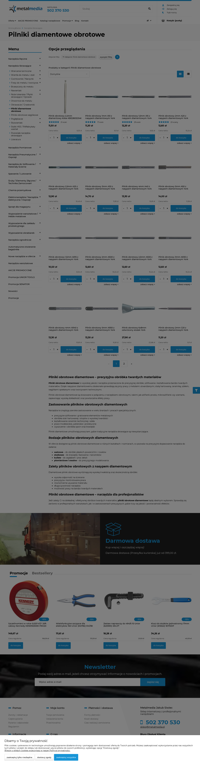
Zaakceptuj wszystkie (66, 757)
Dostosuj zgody (44, 757)
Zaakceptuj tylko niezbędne (19, 757)
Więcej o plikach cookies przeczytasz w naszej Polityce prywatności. (37, 750)
